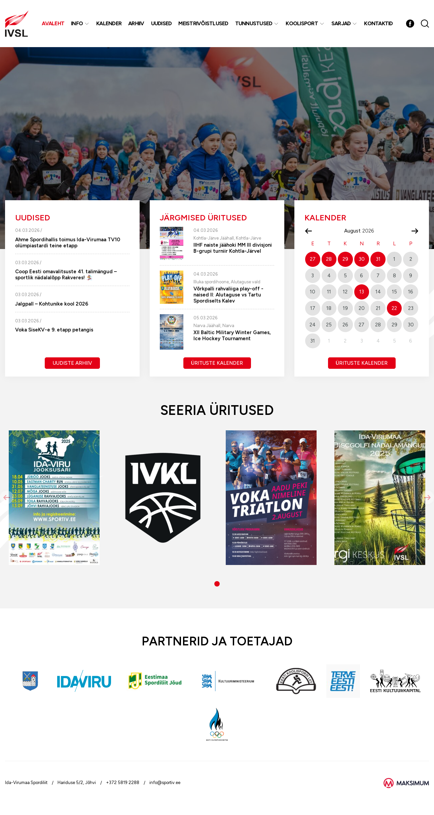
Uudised (161, 23)
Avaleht (53, 23)
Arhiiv (136, 23)
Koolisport (302, 23)
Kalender (108, 23)
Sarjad (341, 23)
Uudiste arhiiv (72, 363)
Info (77, 23)
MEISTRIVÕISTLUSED (203, 23)
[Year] (371, 231)
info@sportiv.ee (164, 782)
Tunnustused (254, 23)
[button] (217, 584)
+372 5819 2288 (122, 782)
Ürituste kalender (217, 363)
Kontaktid (378, 23)
